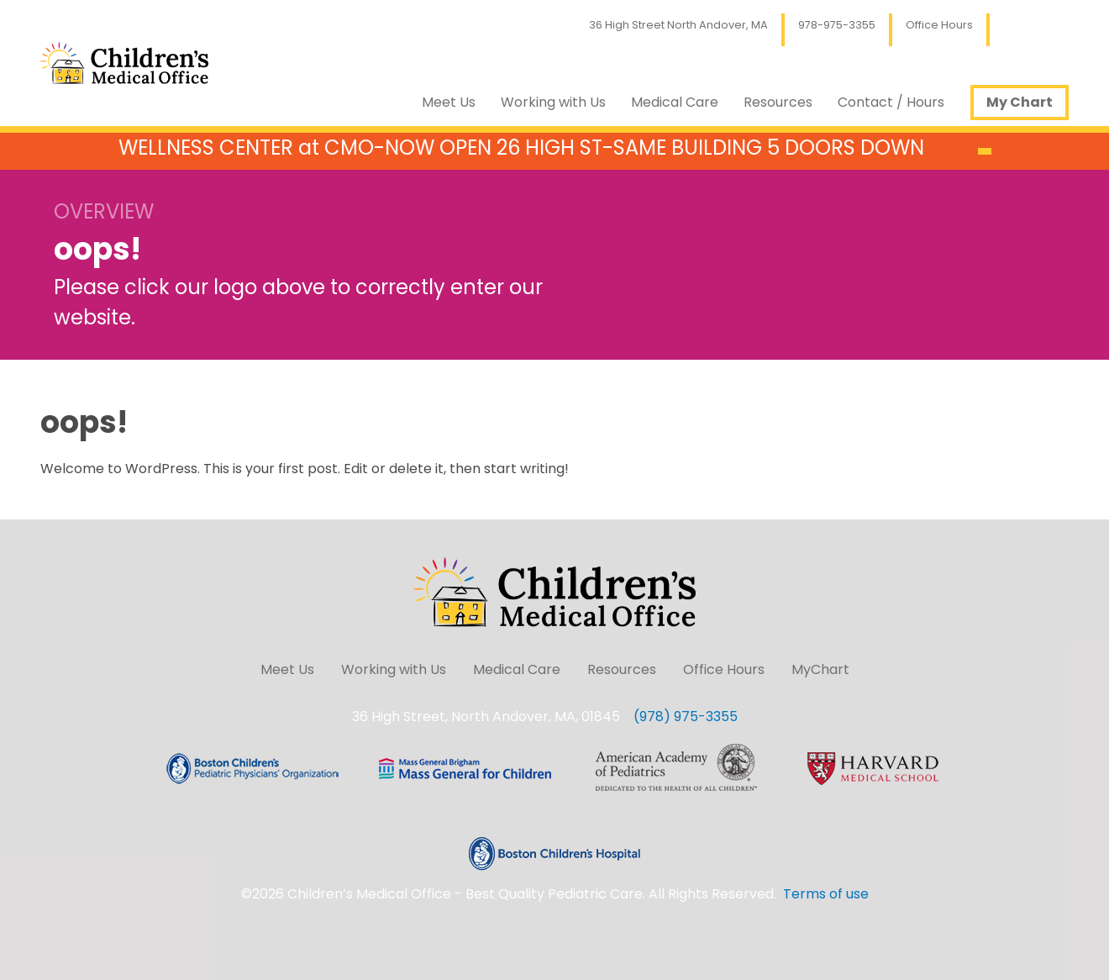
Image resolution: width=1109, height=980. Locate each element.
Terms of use (826, 894)
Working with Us (553, 102)
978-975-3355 (836, 25)
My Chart (1019, 102)
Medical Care (674, 102)
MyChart (820, 669)
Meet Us (449, 102)
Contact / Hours (891, 102)
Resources (778, 102)
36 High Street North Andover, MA (678, 25)
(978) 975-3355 (685, 716)
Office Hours (939, 25)
